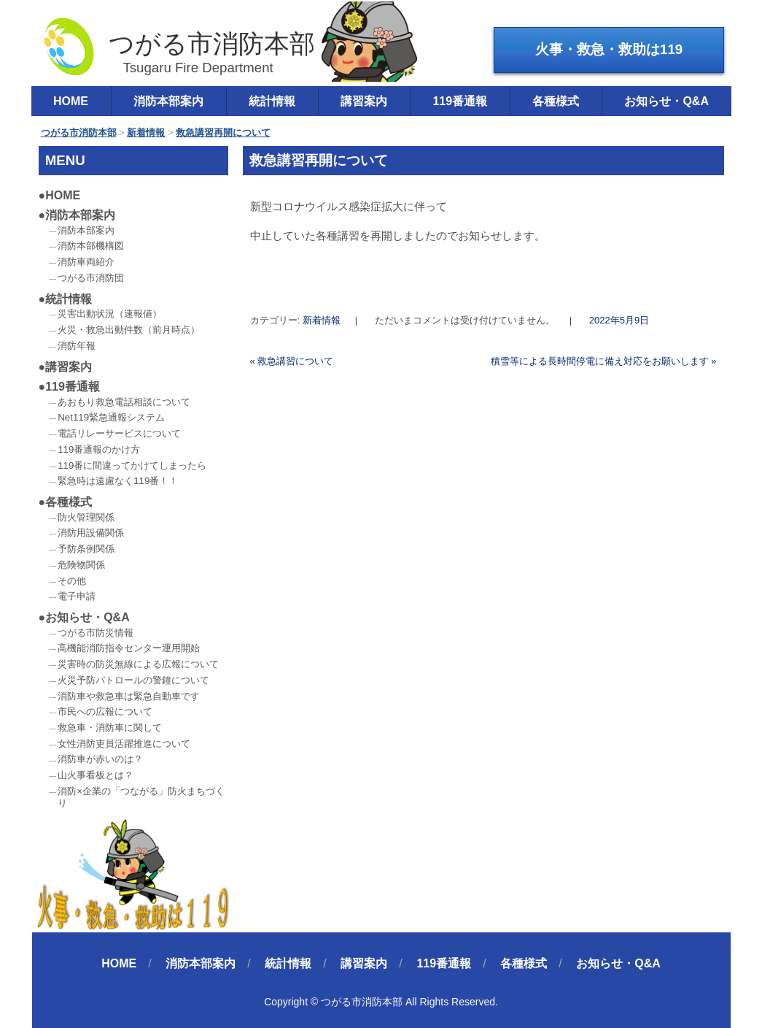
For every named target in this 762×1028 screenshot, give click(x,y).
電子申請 (77, 596)
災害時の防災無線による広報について (138, 664)
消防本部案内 (168, 101)
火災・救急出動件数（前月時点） (129, 329)
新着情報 (322, 320)
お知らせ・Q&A (666, 101)
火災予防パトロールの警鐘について (133, 680)
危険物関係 (81, 564)
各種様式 (555, 101)
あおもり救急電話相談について (124, 401)
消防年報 (77, 345)
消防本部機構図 (91, 245)
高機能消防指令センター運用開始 (129, 647)
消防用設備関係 (91, 532)
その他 (72, 580)
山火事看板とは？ (95, 775)
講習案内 (364, 101)
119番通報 (459, 101)
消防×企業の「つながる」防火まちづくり (141, 797)
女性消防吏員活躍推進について (124, 743)
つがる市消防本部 (178, 46)
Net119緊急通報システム (111, 417)
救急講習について (292, 361)
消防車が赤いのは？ (100, 758)
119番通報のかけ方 (99, 449)
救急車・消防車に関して (110, 727)
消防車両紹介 (86, 261)
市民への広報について (105, 711)
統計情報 (272, 101)
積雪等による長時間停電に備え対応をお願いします (604, 361)
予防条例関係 (86, 548)
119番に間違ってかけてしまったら (132, 465)
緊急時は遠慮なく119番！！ (118, 480)
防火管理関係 (86, 517)
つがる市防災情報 (95, 632)
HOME (70, 101)
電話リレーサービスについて (119, 433)
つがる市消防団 (91, 277)
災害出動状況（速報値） (110, 313)
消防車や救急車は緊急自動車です (129, 696)
